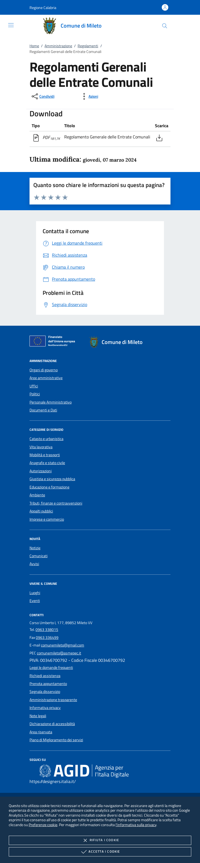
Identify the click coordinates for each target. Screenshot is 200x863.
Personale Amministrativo (51, 402)
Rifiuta (100, 840)
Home (34, 46)
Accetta (100, 851)
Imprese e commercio (47, 519)
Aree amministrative (46, 378)
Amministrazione (58, 46)
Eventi (35, 601)
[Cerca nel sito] (164, 26)
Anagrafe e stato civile (47, 463)
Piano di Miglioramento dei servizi (56, 740)
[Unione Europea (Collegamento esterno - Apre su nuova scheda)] (54, 342)
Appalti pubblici (41, 511)
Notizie (35, 548)
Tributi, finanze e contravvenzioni (56, 503)
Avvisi (34, 564)
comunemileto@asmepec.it (59, 653)
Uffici (34, 386)
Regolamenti (88, 46)
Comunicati (39, 556)
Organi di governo (44, 370)
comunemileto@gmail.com (62, 645)
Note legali (38, 716)
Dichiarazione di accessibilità (52, 724)
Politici (35, 394)
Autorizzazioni (41, 471)
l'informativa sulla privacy (136, 825)
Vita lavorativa (41, 447)
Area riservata (41, 732)
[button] (43, 7)
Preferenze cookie (43, 825)
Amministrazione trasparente (53, 700)
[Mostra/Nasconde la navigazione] (11, 25)
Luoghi (35, 593)
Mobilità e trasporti (45, 455)
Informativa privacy (45, 708)
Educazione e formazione (49, 487)
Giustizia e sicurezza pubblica (52, 479)
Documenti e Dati (43, 410)
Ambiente (37, 495)
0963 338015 (47, 630)
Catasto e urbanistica (46, 439)
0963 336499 (47, 637)
